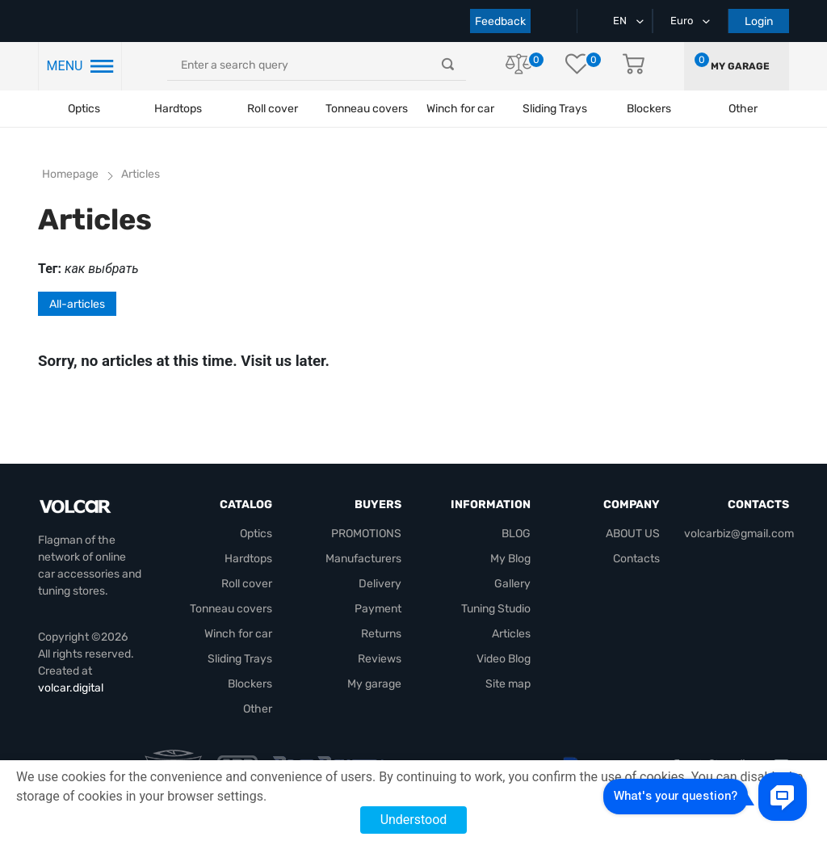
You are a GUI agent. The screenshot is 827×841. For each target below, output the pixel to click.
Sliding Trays (555, 109)
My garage (740, 66)
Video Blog (503, 659)
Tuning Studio (496, 609)
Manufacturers (363, 559)
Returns (381, 634)
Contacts (636, 559)
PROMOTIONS (366, 533)
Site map (508, 684)
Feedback (500, 21)
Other (257, 709)
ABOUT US (633, 533)
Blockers (250, 684)
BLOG (516, 533)
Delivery (380, 584)
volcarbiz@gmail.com (739, 533)
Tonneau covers (366, 109)
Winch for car (460, 109)
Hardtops (178, 109)
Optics (84, 109)
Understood (413, 819)
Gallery (512, 584)
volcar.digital (70, 688)
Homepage (70, 174)
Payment (378, 609)
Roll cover (272, 109)
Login (759, 21)
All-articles (77, 304)
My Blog (510, 559)
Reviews (379, 659)
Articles (511, 634)
